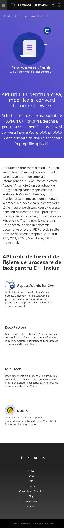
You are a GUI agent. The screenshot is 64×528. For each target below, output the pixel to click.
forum (31, 486)
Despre (31, 506)
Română (41, 5)
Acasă (31, 470)
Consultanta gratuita (31, 491)
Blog (31, 496)
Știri (31, 480)
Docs (31, 475)
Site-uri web (31, 501)
